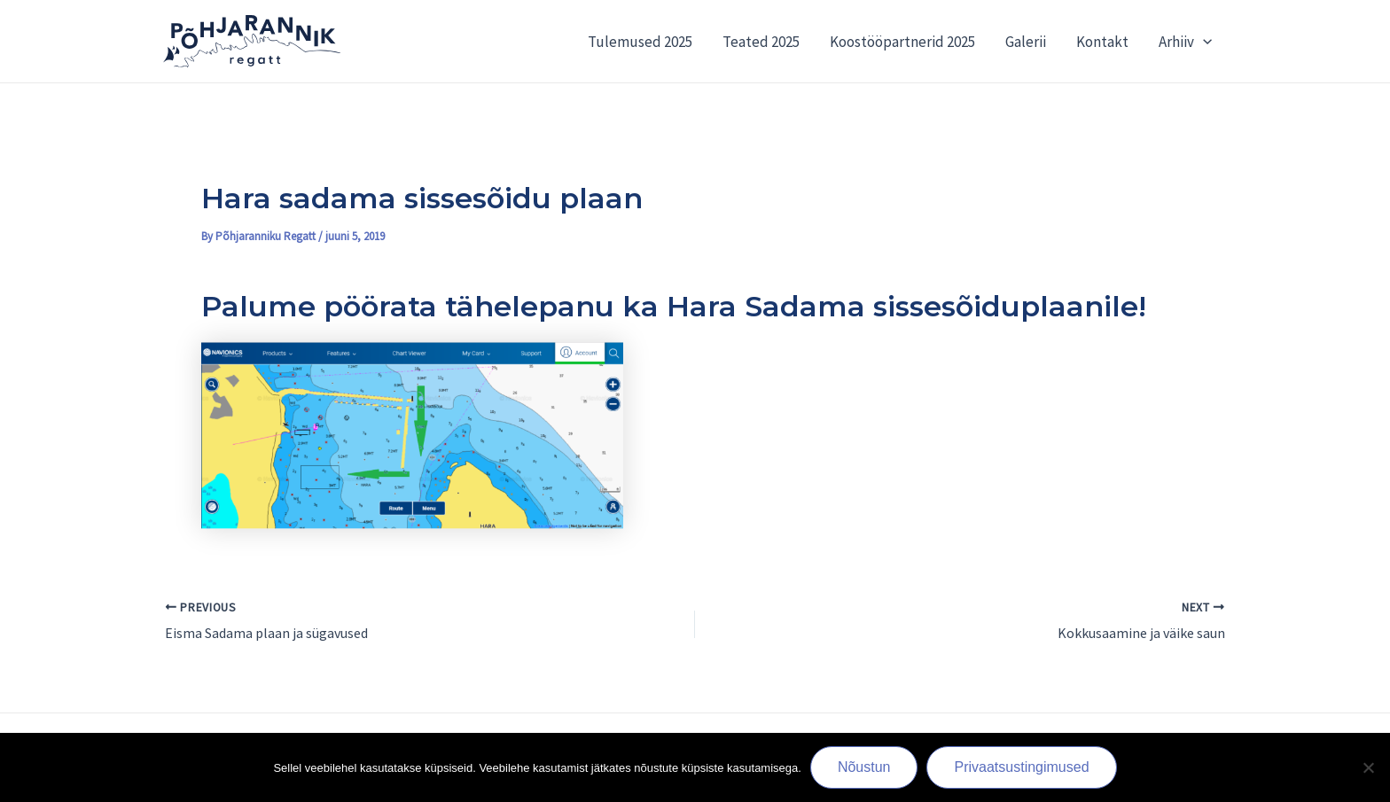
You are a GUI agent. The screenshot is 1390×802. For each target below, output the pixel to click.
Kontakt (1102, 41)
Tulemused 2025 (640, 41)
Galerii (1025, 41)
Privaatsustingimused (1021, 767)
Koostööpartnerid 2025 (902, 41)
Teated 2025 (761, 41)
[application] (1203, 41)
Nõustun (864, 767)
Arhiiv (1185, 41)
